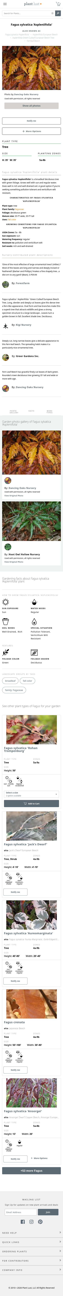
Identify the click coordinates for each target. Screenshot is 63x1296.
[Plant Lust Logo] (33, 4)
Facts (31, 411)
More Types (50, 412)
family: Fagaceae (14, 690)
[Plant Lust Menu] (5, 4)
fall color (12, 219)
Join (48, 1212)
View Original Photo (13, 495)
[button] (52, 13)
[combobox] (31, 794)
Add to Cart (31, 803)
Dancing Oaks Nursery (22, 488)
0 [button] (58, 3)
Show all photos (32, 105)
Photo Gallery (13, 412)
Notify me (31, 121)
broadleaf (10, 680)
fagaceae (19, 209)
